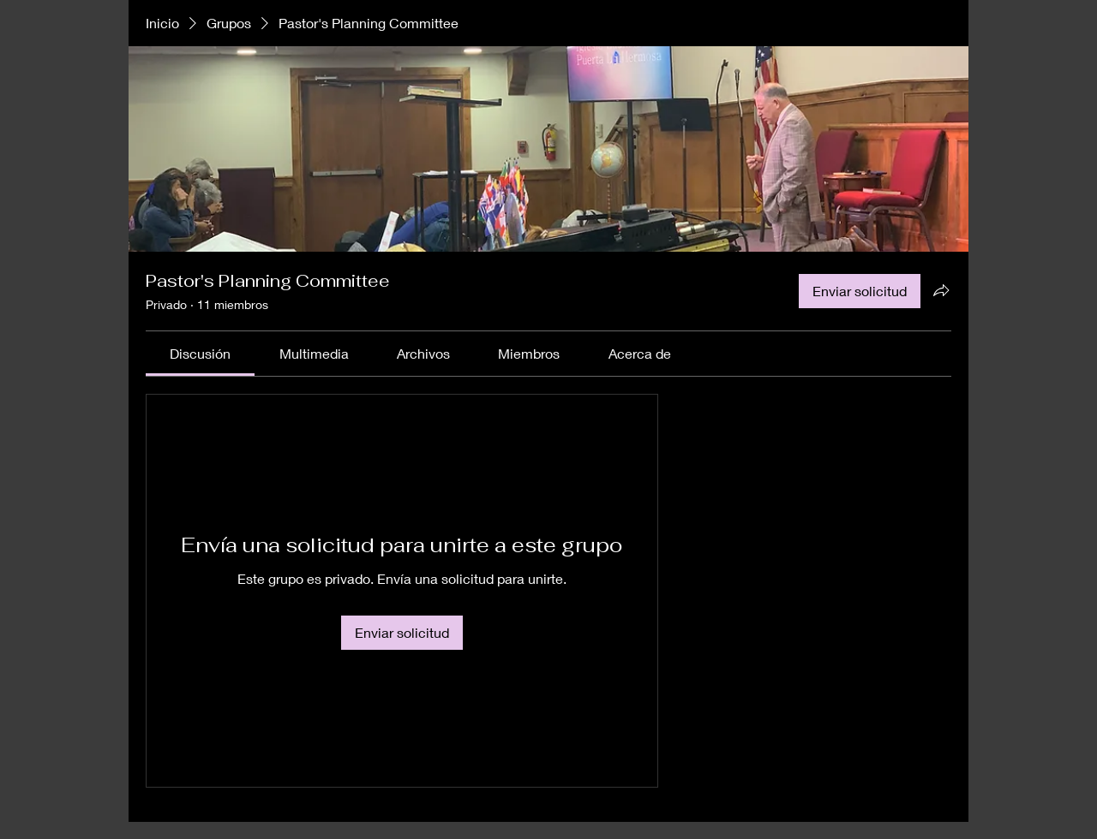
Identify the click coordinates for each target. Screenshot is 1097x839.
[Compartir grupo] (941, 290)
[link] (200, 353)
